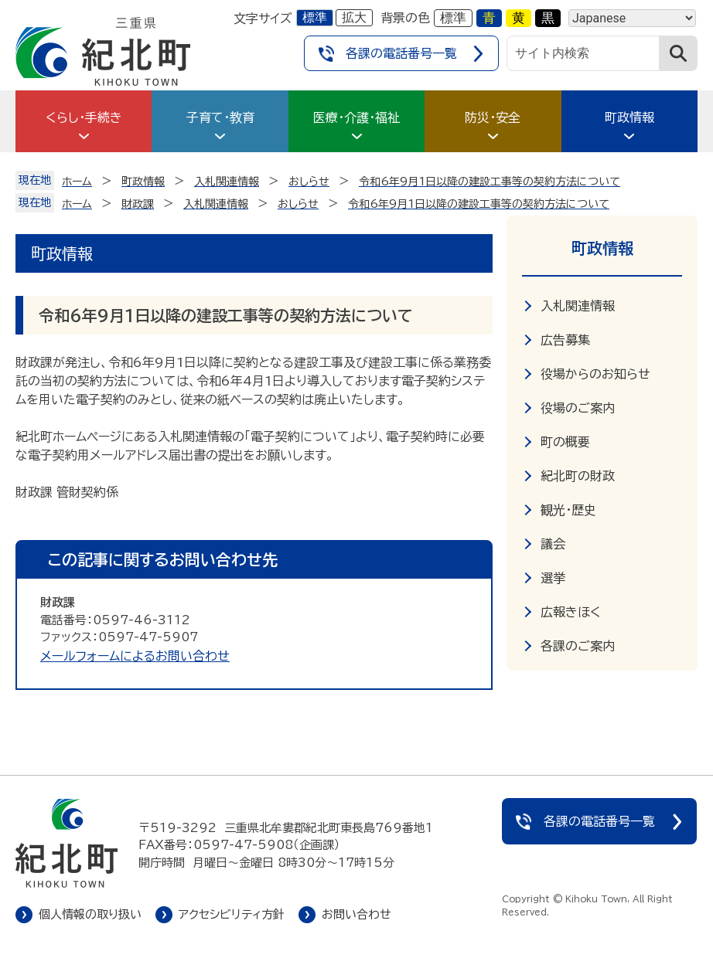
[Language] (632, 18)
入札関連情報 (578, 306)
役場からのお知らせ (595, 374)
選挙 (553, 578)
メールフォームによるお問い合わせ (135, 656)
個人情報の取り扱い (90, 914)
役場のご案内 (578, 408)
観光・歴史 (568, 510)
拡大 (354, 17)
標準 (314, 17)
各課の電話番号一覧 (401, 53)
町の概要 (565, 442)
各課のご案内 (578, 646)
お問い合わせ (356, 914)
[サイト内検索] (583, 53)
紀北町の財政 (578, 476)
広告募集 (565, 340)
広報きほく (571, 612)
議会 (553, 544)
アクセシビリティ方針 (232, 914)
